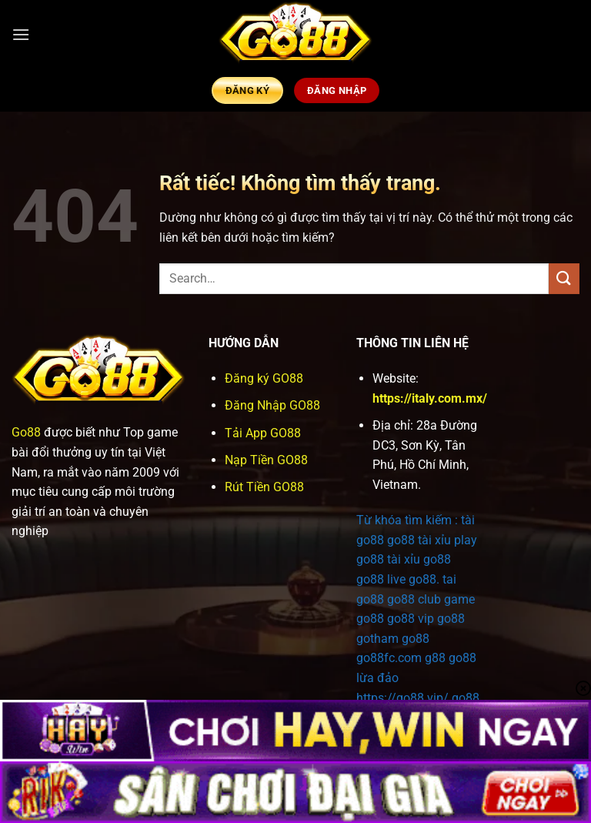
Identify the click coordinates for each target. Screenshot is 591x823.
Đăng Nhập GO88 (272, 405)
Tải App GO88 (263, 433)
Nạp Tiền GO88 (266, 460)
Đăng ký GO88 (264, 378)
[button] (21, 34)
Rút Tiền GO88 (264, 487)
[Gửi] (564, 278)
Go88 (26, 432)
